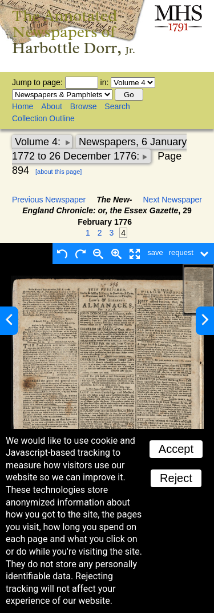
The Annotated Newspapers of (73, 32)
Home (22, 106)
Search (117, 106)
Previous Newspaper (49, 199)
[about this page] (58, 171)
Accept (176, 449)
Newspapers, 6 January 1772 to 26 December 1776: (99, 149)
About (51, 106)
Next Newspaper (173, 199)
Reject (176, 478)
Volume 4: (39, 142)
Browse (83, 106)
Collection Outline (43, 118)
